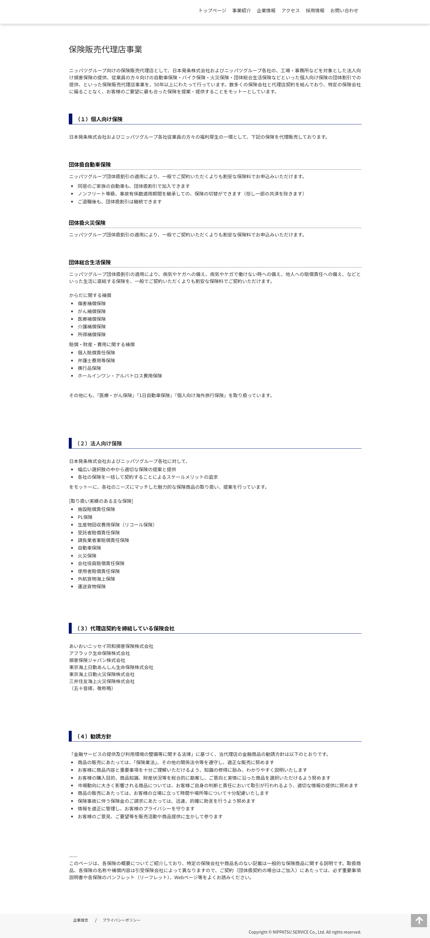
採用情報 (315, 10)
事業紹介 (241, 10)
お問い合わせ (344, 10)
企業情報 (266, 10)
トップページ (212, 10)
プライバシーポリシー (121, 920)
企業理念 (80, 920)
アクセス (290, 10)
